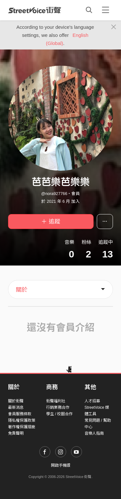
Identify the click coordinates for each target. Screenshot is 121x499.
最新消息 (16, 407)
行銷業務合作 (57, 407)
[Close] (113, 27)
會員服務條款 (19, 414)
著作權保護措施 (21, 427)
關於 (21, 290)
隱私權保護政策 (21, 420)
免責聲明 (16, 433)
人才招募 (92, 401)
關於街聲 (16, 401)
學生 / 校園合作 (59, 414)
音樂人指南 (94, 433)
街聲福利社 (56, 401)
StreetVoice (34, 10)
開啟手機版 (60, 465)
